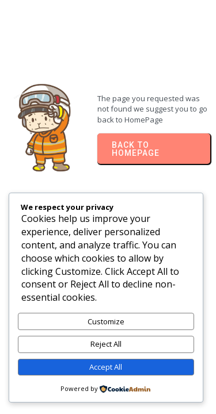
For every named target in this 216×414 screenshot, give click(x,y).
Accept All (105, 367)
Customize (106, 321)
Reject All (106, 344)
